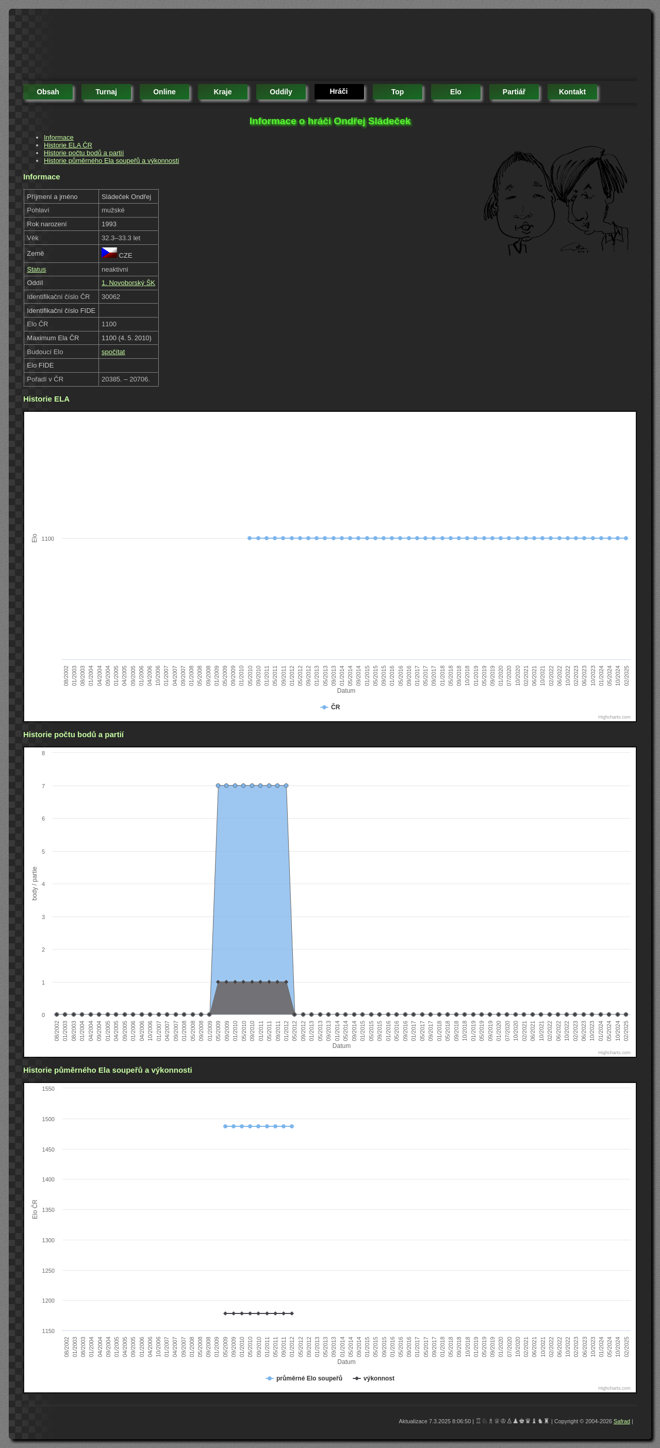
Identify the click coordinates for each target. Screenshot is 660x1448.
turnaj (106, 92)
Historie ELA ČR (68, 145)
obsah (48, 92)
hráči (338, 91)
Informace (59, 137)
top (397, 92)
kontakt (572, 92)
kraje (222, 92)
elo (455, 92)
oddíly (281, 92)
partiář (514, 92)
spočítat (113, 352)
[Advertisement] (211, 46)
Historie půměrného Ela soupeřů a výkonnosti (111, 160)
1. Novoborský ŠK (128, 283)
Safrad (622, 1421)
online (164, 92)
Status (36, 269)
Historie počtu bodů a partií (84, 153)
